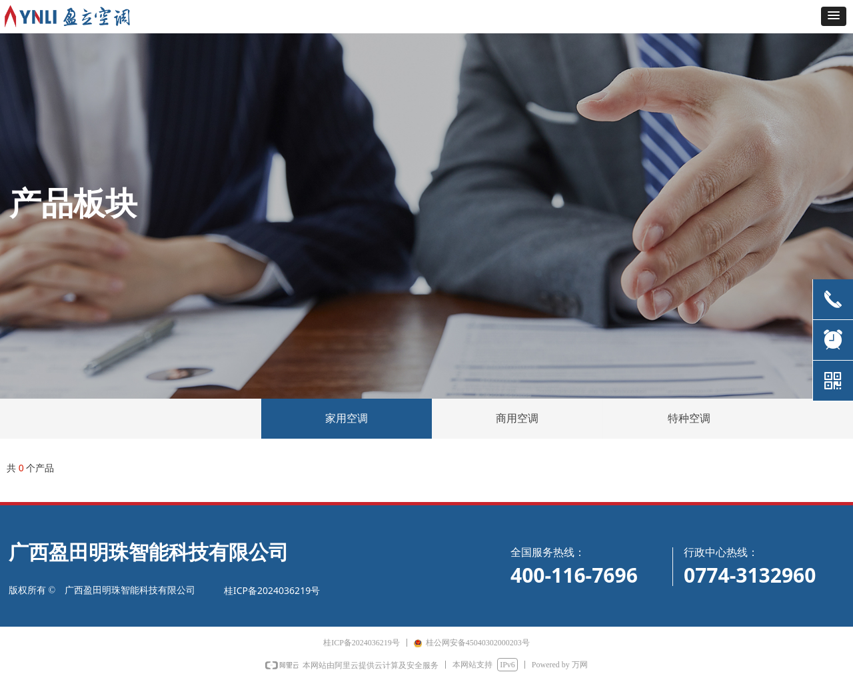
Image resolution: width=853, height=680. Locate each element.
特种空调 (689, 418)
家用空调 (346, 418)
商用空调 (517, 418)
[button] (833, 16)
